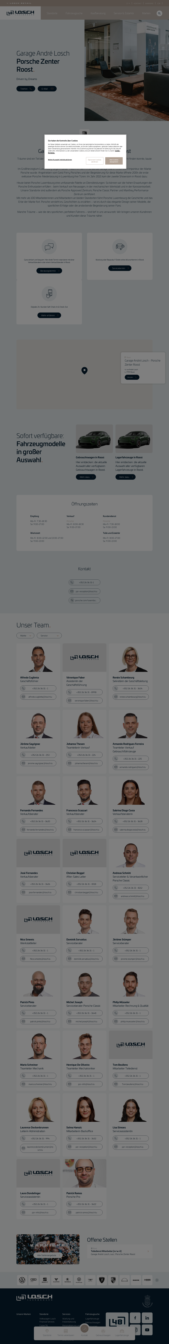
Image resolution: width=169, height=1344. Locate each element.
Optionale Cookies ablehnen (94, 161)
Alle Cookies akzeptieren (114, 161)
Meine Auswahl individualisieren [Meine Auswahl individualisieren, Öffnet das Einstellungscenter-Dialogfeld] (60, 160)
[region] (85, 151)
